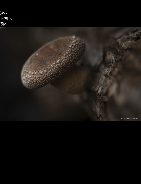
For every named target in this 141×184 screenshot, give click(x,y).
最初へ (6, 18)
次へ (4, 13)
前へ (4, 24)
